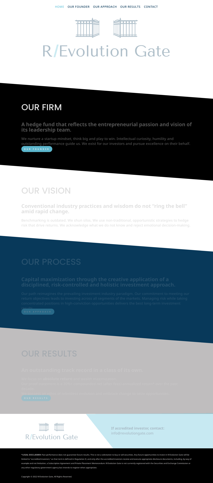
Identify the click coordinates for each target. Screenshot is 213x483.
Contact (151, 7)
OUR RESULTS (36, 398)
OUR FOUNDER (37, 149)
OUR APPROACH (38, 311)
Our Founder (79, 7)
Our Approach (105, 7)
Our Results (130, 7)
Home (59, 7)
